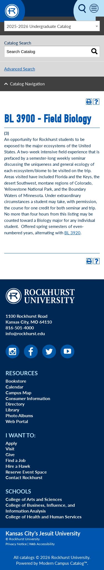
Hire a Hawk (18, 466)
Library (12, 409)
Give (10, 454)
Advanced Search (19, 69)
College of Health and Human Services (44, 516)
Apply (11, 443)
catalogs (27, 557)
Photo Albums (19, 415)
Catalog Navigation (27, 83)
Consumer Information (28, 398)
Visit (10, 448)
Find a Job (16, 460)
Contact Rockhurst (24, 477)
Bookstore (16, 381)
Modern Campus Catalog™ (63, 563)
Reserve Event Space (26, 472)
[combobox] (52, 26)
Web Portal (17, 421)
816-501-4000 (20, 327)
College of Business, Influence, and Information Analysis (40, 508)
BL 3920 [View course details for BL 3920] (72, 232)
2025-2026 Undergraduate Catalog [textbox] (39, 26)
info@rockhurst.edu (25, 333)
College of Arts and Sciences (34, 499)
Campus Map (18, 392)
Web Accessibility (42, 544)
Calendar (14, 386)
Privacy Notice (16, 544)
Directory (15, 404)
